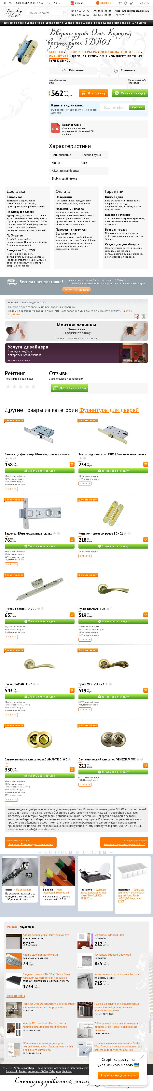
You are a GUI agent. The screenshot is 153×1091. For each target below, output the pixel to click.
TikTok (44, 1071)
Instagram (33, 1071)
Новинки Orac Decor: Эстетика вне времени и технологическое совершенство (49, 1005)
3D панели (100, 938)
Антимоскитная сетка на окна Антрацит (117, 974)
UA (141, 2)
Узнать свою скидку (41, 470)
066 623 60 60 (102, 15)
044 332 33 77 (80, 11)
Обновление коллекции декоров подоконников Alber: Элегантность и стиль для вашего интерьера (48, 1046)
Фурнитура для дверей (109, 410)
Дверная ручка (91, 155)
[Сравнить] (125, 3)
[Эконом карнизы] (20, 872)
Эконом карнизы (23, 889)
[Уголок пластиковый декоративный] (57, 872)
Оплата (63, 191)
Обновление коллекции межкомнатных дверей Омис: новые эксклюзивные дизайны (118, 1027)
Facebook (11, 1071)
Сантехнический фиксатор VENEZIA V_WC (107, 759)
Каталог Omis (79, 129)
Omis (51, 82)
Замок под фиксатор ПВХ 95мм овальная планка (112, 454)
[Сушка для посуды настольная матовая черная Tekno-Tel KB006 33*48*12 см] (95, 872)
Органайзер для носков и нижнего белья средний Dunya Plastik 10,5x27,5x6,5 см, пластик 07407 (131, 895)
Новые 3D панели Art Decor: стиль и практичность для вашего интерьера (45, 1025)
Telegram (55, 1071)
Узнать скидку (130, 92)
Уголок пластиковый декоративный (56, 891)
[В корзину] (72, 464)
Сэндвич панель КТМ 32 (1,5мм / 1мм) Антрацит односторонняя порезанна (46, 976)
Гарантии (114, 191)
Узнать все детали (76, 290)
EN (145, 2)
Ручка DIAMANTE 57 (18, 684)
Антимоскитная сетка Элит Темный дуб (46, 935)
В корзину (93, 92)
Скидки (104, 3)
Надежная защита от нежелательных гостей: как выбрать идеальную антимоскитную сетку (116, 1007)
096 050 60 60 (102, 11)
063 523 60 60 (80, 15)
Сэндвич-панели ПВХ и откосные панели (46, 981)
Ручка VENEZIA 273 (91, 684)
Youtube (67, 1071)
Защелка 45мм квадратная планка (28, 533)
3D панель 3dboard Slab (109, 935)
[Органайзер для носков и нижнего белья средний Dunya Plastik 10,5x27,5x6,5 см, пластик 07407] (133, 872)
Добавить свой (69, 388)
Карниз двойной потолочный (40, 954)
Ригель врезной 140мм (20, 609)
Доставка (16, 191)
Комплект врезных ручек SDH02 (100, 533)
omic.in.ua (133, 82)
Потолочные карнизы (35, 958)
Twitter (22, 1071)
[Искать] (64, 12)
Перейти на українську (118, 1075)
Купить (137, 107)
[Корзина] (131, 3)
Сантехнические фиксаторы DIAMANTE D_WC (36, 759)
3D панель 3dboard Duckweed (112, 954)
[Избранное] (120, 3)
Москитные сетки (33, 938)
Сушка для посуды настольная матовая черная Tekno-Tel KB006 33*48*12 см (93, 894)
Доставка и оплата (29, 2)
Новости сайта (15, 996)
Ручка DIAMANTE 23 (92, 609)
